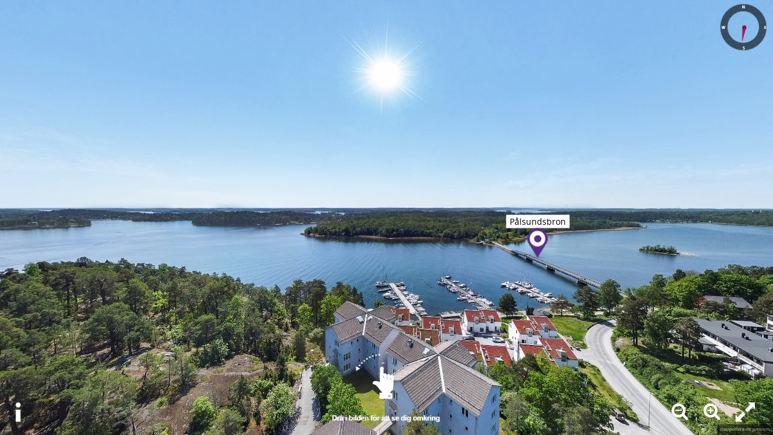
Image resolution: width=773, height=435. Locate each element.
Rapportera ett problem (745, 429)
